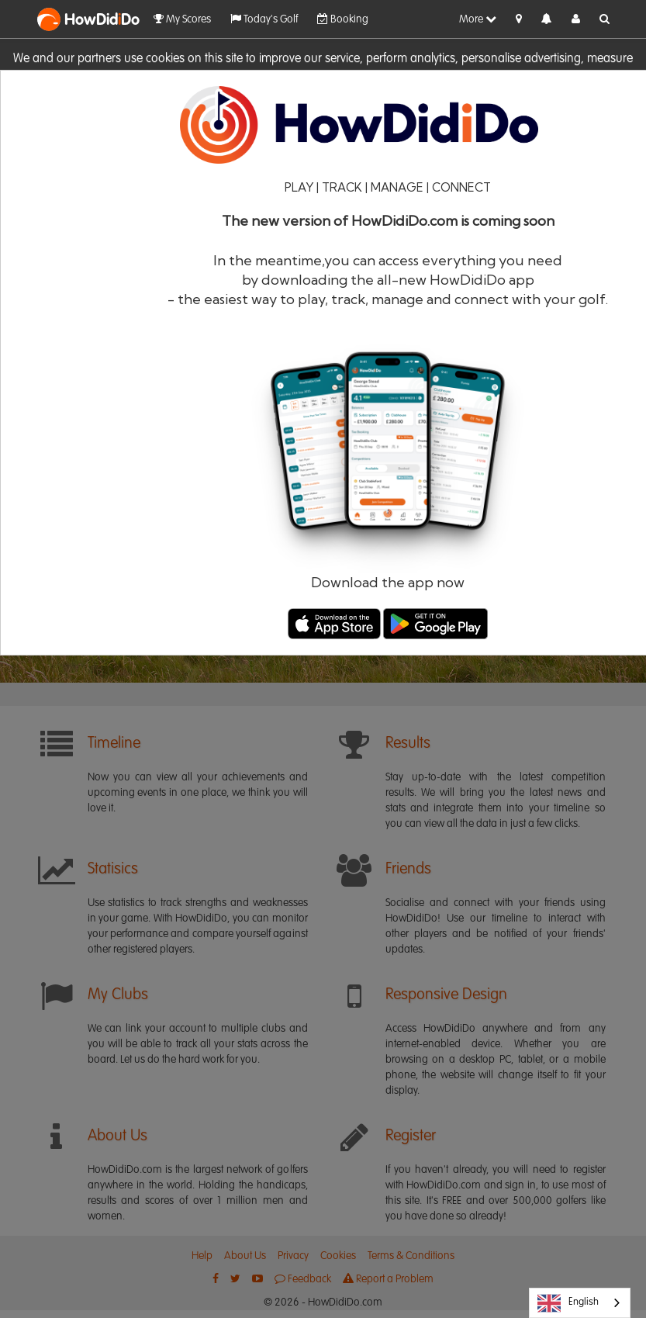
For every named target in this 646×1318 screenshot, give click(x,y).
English (568, 1303)
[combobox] (579, 1303)
